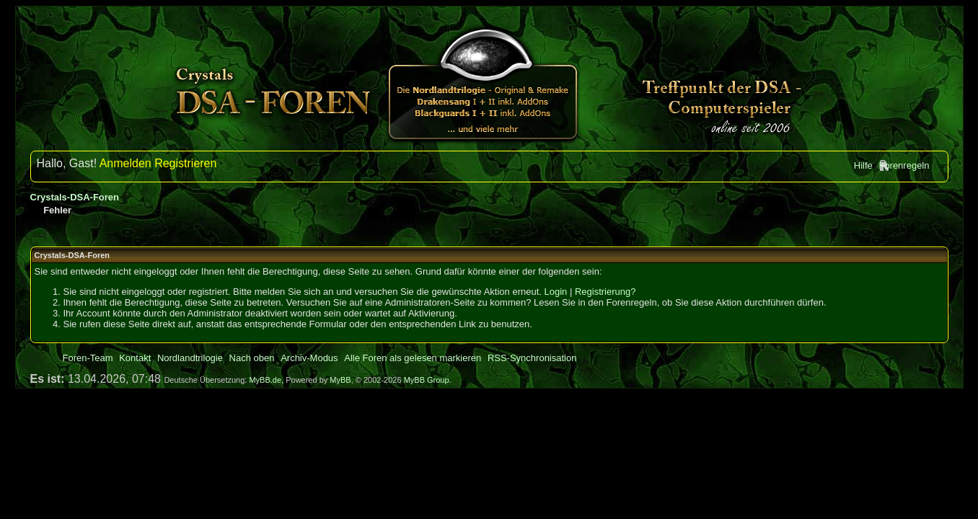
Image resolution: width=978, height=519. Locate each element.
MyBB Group (426, 380)
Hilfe (863, 165)
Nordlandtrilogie (190, 357)
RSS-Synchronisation (532, 357)
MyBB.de (265, 380)
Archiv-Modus (309, 357)
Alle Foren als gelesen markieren (412, 357)
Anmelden (125, 163)
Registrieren (185, 163)
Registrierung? (605, 291)
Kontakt (135, 357)
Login (556, 291)
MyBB (340, 380)
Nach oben (252, 357)
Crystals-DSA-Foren (75, 197)
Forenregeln (903, 165)
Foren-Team (88, 357)
